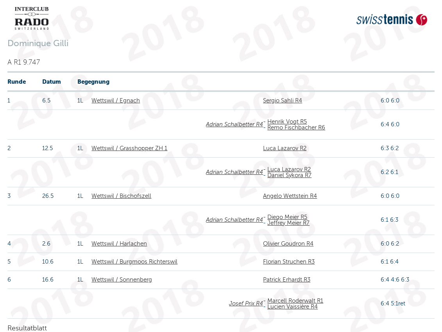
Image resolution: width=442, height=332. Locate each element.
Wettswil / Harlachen (119, 243)
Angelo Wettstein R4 (290, 196)
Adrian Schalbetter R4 (234, 124)
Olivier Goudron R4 (288, 243)
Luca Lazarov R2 (284, 148)
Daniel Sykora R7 (289, 175)
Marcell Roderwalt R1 (295, 301)
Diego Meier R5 (287, 217)
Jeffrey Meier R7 (288, 223)
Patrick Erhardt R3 (286, 279)
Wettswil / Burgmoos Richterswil (134, 261)
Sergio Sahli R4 (282, 100)
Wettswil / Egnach (115, 100)
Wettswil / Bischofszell (121, 196)
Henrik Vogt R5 (287, 121)
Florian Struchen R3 (289, 261)
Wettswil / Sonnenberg (121, 279)
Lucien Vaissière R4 (292, 306)
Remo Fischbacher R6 (296, 127)
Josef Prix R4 (246, 303)
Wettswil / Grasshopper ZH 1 (129, 148)
